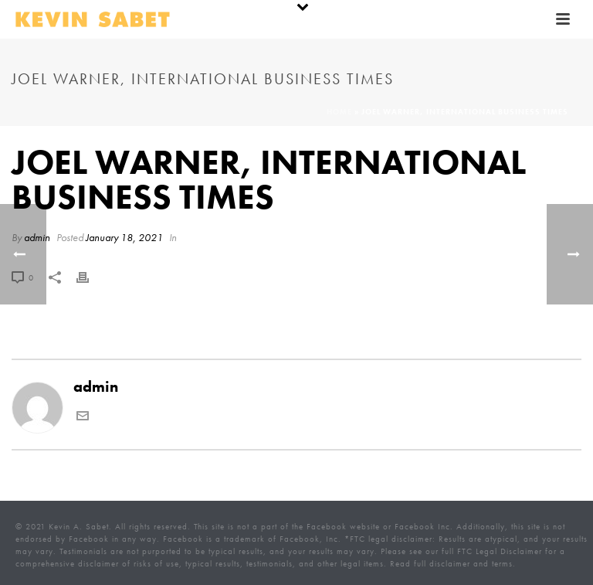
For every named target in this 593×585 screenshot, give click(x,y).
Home (339, 112)
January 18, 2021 (124, 237)
